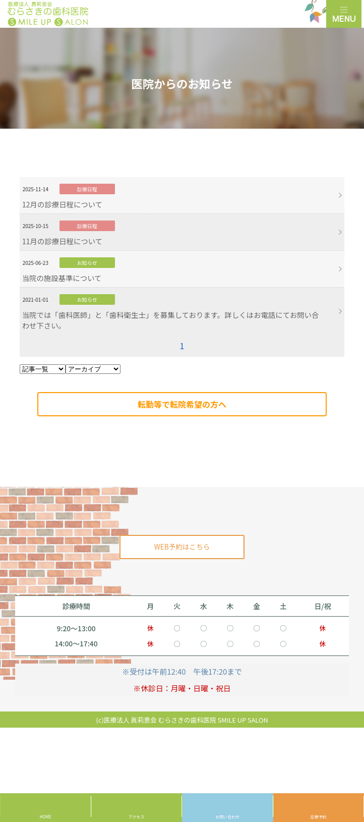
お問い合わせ (227, 816)
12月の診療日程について (62, 204)
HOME (45, 816)
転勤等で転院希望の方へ (182, 404)
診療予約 (319, 816)
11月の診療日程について (62, 241)
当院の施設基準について (62, 277)
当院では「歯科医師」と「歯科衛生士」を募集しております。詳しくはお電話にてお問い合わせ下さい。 (170, 320)
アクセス (137, 816)
